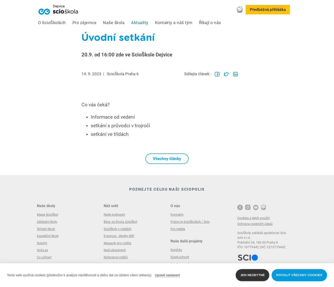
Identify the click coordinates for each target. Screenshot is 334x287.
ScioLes (42, 250)
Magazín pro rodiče (117, 243)
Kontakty (177, 214)
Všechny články (167, 158)
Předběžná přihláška (268, 9)
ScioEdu (176, 250)
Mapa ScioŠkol (47, 214)
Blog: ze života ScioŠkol (120, 222)
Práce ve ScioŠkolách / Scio (190, 222)
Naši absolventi (115, 250)
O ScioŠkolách (52, 22)
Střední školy (46, 229)
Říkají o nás (210, 22)
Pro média (177, 229)
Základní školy (47, 222)
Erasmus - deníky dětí (119, 236)
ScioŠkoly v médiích (118, 229)
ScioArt (42, 243)
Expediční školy (48, 236)
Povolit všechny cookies (299, 275)
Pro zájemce (84, 22)
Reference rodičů (116, 257)
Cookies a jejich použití (253, 218)
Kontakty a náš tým (174, 22)
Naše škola (114, 22)
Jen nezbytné (252, 275)
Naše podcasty (114, 214)
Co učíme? (44, 257)
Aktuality (139, 22)
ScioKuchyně (179, 257)
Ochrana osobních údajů (255, 224)
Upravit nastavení (167, 275)
